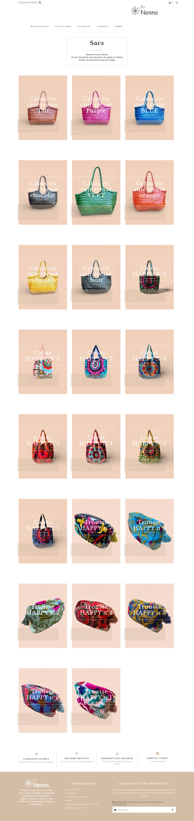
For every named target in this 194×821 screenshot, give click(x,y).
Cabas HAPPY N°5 (43, 440)
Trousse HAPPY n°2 (42, 694)
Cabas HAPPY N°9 (149, 271)
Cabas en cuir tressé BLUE (149, 104)
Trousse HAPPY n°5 (43, 609)
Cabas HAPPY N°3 (149, 440)
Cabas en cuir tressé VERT (96, 189)
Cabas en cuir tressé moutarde (43, 274)
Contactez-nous (28, 2)
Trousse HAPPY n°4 (96, 609)
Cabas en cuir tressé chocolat (43, 189)
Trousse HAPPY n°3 (149, 609)
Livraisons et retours (76, 797)
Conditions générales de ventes (82, 804)
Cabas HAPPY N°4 (96, 440)
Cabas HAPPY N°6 (149, 355)
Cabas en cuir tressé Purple (96, 104)
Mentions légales (74, 808)
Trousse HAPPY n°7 (96, 525)
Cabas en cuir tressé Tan (43, 104)
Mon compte (72, 789)
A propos (70, 793)
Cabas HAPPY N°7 (96, 355)
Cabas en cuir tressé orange (149, 189)
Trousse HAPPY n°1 (96, 694)
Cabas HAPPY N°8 (43, 355)
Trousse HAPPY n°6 (149, 525)
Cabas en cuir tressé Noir (96, 274)
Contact (69, 800)
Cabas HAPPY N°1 (43, 525)
